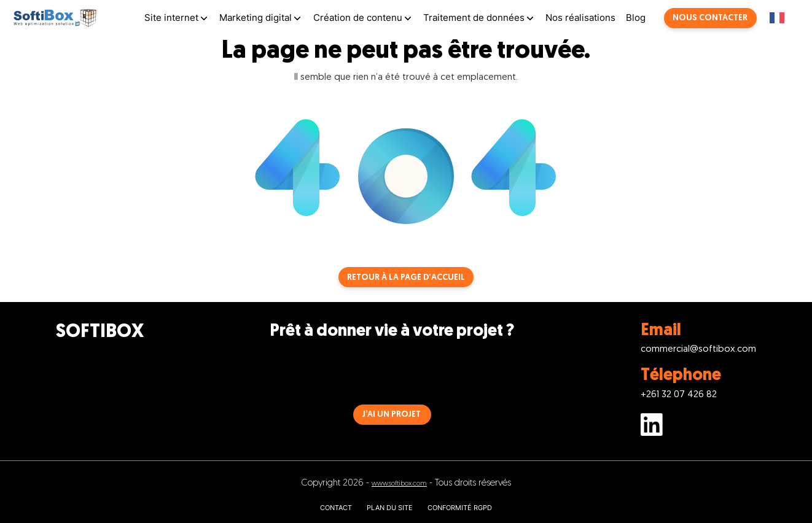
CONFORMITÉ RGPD (459, 507)
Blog (636, 17)
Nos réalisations (580, 17)
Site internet (171, 17)
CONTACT (336, 507)
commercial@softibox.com (698, 349)
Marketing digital (255, 17)
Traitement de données (474, 17)
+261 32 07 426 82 (679, 395)
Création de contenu (357, 17)
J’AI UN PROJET (391, 415)
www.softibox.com (399, 484)
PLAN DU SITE (390, 507)
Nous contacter (710, 18)
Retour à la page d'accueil (406, 278)
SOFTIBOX (100, 332)
